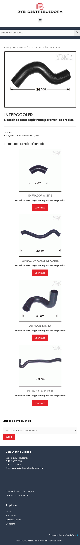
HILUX (41, 47)
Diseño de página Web (59, 535)
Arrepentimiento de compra (20, 491)
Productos (11, 515)
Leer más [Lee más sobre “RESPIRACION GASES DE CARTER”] (40, 272)
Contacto (10, 523)
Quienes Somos (13, 519)
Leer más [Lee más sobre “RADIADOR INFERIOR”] (40, 338)
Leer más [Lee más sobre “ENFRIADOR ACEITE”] (40, 207)
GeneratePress (57, 541)
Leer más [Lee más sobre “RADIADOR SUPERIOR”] (40, 403)
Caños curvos (19, 47)
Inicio (7, 47)
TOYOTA (32, 47)
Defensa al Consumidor (17, 495)
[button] (40, 20)
